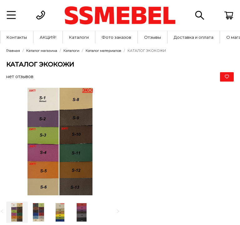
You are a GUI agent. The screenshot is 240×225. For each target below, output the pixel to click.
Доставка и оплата (193, 37)
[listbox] (60, 212)
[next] (118, 212)
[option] (17, 212)
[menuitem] (16, 37)
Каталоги (79, 37)
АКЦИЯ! (48, 37)
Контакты (17, 37)
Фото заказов (116, 37)
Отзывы (152, 37)
